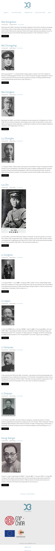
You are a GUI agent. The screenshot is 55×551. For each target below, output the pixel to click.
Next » (33, 494)
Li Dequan (6, 393)
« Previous (23, 494)
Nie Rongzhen (8, 22)
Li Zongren (7, 255)
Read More (5, 36)
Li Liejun (5, 301)
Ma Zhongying (9, 45)
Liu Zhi (5, 184)
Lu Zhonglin (7, 138)
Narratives (28, 12)
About (6, 12)
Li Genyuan (7, 347)
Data (49, 12)
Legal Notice (27, 547)
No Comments (21, 24)
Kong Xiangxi (8, 438)
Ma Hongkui (7, 92)
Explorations (16, 12)
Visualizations (40, 12)
